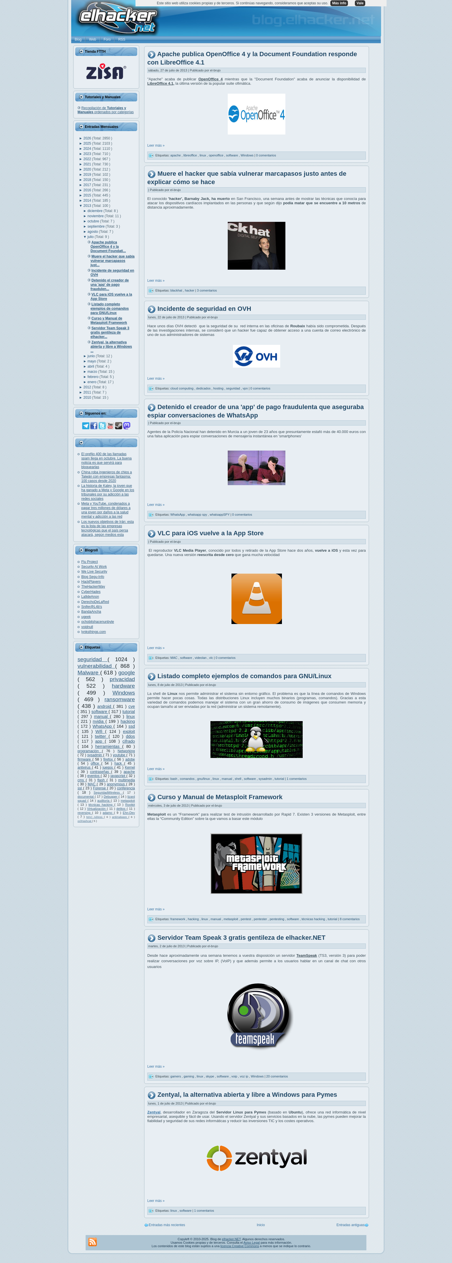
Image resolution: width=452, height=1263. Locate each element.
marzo (93, 372)
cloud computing (182, 388)
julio (91, 237)
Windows (123, 693)
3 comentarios (207, 290)
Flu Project (89, 562)
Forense (100, 788)
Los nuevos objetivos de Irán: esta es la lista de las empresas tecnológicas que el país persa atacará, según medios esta (107, 528)
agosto (93, 232)
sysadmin (95, 755)
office (96, 763)
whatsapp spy (198, 514)
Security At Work (94, 567)
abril (91, 366)
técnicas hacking (101, 804)
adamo (108, 812)
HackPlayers (91, 582)
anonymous (116, 784)
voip (234, 1076)
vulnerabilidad (96, 666)
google (126, 673)
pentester (261, 919)
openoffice (216, 155)
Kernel (130, 767)
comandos (187, 778)
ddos (130, 736)
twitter (101, 736)
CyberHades (91, 592)
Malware (89, 673)
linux (130, 716)
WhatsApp (103, 726)
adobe (130, 759)
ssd (132, 726)
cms (82, 780)
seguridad (93, 659)
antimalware (120, 816)
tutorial (129, 711)
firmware (85, 759)
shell (238, 778)
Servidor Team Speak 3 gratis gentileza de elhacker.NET (241, 937)
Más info (339, 3)
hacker (190, 290)
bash (174, 778)
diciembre (95, 211)
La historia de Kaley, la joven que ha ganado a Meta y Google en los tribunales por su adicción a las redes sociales (107, 492)
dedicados (203, 388)
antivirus (85, 767)
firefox (108, 759)
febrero (93, 377)
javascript (118, 776)
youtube (119, 755)
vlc (211, 657)
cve (132, 706)
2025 (87, 143)
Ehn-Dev (129, 812)
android (105, 706)
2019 (87, 175)
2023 (87, 154)
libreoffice (190, 155)
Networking (126, 751)
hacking (127, 721)
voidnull (87, 627)
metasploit (128, 800)
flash (102, 780)
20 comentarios (277, 1076)
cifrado (129, 741)
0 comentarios (266, 155)
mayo (92, 361)
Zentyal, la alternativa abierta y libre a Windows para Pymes (247, 1094)
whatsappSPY (220, 514)
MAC (92, 784)
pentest (246, 919)
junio (92, 356)
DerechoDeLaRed (95, 602)
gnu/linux (204, 778)
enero (92, 382)
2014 (87, 200)
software (99, 711)
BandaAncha (91, 612)
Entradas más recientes (167, 1225)
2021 (87, 164)
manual (102, 716)
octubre (94, 221)
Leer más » (156, 145)
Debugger (111, 796)
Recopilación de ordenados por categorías (106, 110)
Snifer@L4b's (91, 607)
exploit (129, 731)
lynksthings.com (93, 632)
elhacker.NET (231, 1239)
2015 (87, 195)
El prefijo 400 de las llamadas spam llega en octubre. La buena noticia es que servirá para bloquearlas (106, 460)
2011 (87, 392)
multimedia (126, 780)
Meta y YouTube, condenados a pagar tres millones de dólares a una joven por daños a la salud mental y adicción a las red (106, 510)
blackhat (176, 290)
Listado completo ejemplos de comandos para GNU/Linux (244, 676)
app (100, 741)
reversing (85, 812)
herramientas (108, 746)
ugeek (86, 617)
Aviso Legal (251, 1242)
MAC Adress (95, 816)
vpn (246, 388)
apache (129, 772)
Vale (360, 3)
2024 (87, 149)
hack (119, 763)
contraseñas (100, 772)
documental (86, 796)
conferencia (126, 788)
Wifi (100, 731)
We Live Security (94, 572)
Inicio (261, 1225)
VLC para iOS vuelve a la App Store (210, 533)
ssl (80, 788)
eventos (94, 776)
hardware (123, 686)
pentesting (277, 919)
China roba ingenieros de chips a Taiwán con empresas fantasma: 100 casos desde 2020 (106, 476)
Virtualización (97, 808)
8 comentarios (350, 919)
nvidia (99, 721)
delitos (121, 808)
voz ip (244, 1076)
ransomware (119, 699)
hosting (219, 388)
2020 (87, 169)
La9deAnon (90, 597)
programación (90, 751)
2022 (87, 159)
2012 (87, 387)
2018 (87, 180)
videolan (201, 657)
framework (178, 919)
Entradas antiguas (350, 1225)
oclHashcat (85, 821)
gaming (189, 1076)
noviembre (96, 216)
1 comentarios (297, 778)
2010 (87, 398)
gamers (176, 1076)
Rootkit (130, 804)
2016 (87, 190)
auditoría (104, 800)
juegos (108, 767)
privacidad (122, 679)
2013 (87, 206)
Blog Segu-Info (92, 577)
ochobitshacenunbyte (97, 622)
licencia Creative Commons (240, 1246)
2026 (87, 138)
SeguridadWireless (108, 792)
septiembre (97, 226)
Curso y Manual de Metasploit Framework (219, 797)
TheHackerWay (93, 587)
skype (210, 1076)
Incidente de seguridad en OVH (204, 308)
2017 (87, 185)
